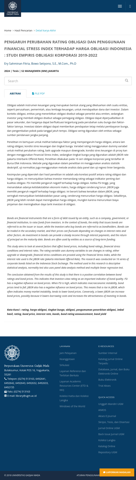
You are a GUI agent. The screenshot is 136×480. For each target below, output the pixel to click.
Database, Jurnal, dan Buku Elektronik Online (113, 371)
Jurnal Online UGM (109, 428)
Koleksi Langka (106, 440)
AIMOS (102, 410)
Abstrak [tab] (15, 93)
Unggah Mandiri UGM (110, 404)
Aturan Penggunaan (88, 475)
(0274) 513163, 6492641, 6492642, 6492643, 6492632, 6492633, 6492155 (26, 383)
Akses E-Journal (107, 416)
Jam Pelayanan (68, 353)
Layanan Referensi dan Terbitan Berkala (73, 373)
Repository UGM (107, 452)
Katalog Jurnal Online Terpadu (110, 361)
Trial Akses (104, 385)
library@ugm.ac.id (26, 395)
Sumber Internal (107, 353)
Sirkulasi (64, 365)
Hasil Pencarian (23, 30)
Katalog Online (106, 446)
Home (7, 30)
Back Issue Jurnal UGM (111, 434)
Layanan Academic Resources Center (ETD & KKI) (74, 386)
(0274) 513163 (22, 391)
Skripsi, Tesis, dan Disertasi (113, 422)
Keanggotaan (67, 359)
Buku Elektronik (107, 379)
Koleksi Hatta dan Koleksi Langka (74, 398)
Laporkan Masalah (117, 472)
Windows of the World (72, 406)
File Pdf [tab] (38, 93)
